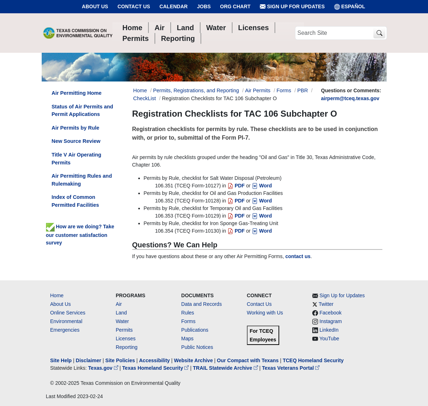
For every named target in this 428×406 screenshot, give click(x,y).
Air (119, 304)
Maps (187, 338)
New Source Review (76, 141)
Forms (283, 90)
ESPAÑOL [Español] (349, 7)
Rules (187, 313)
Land (121, 313)
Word (262, 185)
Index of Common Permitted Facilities (75, 201)
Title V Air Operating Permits (76, 158)
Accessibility (155, 360)
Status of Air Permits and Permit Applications (82, 110)
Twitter (326, 304)
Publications (194, 330)
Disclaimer (88, 360)
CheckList (144, 98)
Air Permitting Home (77, 93)
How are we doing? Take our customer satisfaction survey (80, 234)
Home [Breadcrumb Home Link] (140, 90)
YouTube (329, 338)
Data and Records (201, 304)
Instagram (330, 321)
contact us (297, 256)
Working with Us (265, 313)
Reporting (127, 347)
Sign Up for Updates (292, 7)
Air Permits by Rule (76, 128)
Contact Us (134, 6)
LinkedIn (329, 330)
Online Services (68, 313)
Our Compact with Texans (248, 360)
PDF (236, 185)
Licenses (125, 338)
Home (57, 295)
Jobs (204, 6)
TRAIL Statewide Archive (226, 368)
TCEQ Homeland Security (313, 360)
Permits (124, 330)
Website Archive (193, 360)
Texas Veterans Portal (290, 368)
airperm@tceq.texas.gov (350, 98)
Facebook (330, 313)
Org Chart (235, 6)
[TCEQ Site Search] (379, 33)
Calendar (174, 6)
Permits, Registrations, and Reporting (196, 90)
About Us (95, 6)
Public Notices (197, 347)
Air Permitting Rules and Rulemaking (82, 180)
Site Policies (120, 360)
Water (122, 321)
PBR (302, 90)
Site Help (61, 360)
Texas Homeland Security (156, 368)
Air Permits (257, 90)
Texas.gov (103, 368)
